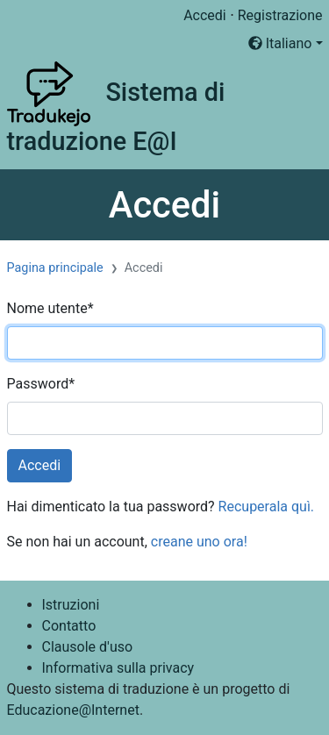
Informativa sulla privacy (118, 668)
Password (41, 383)
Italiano (280, 43)
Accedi (204, 15)
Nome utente (50, 308)
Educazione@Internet (73, 710)
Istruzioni (71, 604)
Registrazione (280, 15)
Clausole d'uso (87, 647)
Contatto (69, 625)
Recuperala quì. (266, 506)
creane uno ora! (199, 541)
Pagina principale (55, 267)
